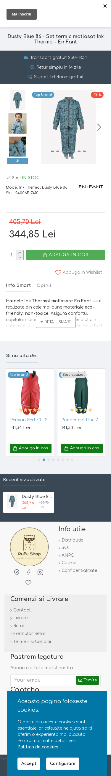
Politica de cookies (37, 747)
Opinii (44, 285)
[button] (99, 127)
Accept (28, 763)
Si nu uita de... (22, 355)
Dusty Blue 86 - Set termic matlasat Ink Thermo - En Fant (37, 497)
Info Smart (18, 285)
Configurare (62, 763)
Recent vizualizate (24, 479)
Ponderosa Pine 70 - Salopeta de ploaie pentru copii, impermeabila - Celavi (82, 420)
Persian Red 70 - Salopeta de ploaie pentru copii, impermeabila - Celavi (31, 420)
